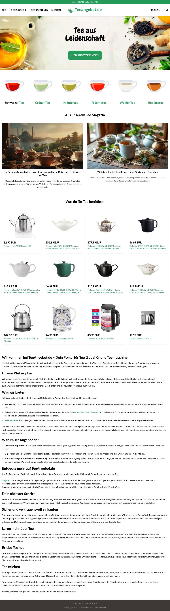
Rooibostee (155, 102)
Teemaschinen (39, 10)
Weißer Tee (127, 102)
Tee (5, 10)
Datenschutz (91, 604)
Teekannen (75, 412)
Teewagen (94, 412)
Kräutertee (70, 102)
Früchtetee (99, 102)
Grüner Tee (42, 102)
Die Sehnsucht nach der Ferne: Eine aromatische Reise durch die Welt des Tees (42, 174)
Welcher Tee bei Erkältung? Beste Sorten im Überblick (127, 172)
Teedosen (85, 412)
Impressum (78, 604)
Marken (56, 10)
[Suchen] (167, 10)
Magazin (155, 10)
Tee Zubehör (19, 10)
